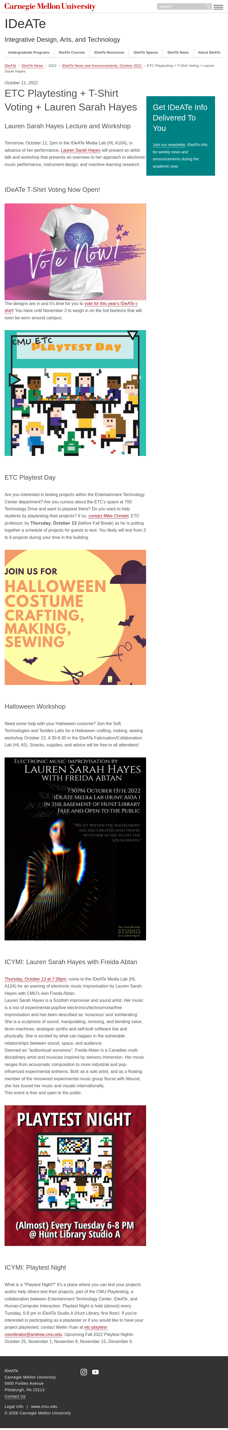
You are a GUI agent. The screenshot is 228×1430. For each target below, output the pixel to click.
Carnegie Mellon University (48, 8)
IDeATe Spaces (146, 54)
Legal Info (14, 1408)
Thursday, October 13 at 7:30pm (35, 981)
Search (208, 7)
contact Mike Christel (108, 518)
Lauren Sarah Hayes (81, 152)
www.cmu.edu (44, 1408)
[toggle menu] (218, 7)
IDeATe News (178, 54)
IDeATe (25, 25)
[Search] (184, 7)
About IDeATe (209, 54)
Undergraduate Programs (28, 54)
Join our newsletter (177, 138)
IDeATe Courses (72, 54)
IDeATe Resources (109, 54)
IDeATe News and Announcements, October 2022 (102, 68)
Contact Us (15, 1398)
